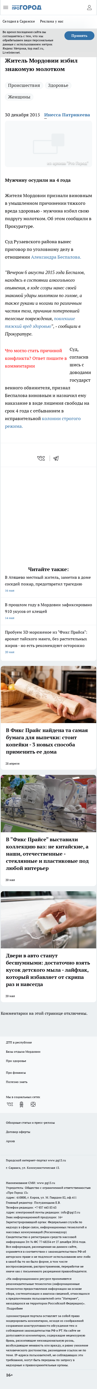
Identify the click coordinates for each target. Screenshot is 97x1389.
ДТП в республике (19, 1042)
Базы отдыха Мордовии (23, 1051)
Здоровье (58, 85)
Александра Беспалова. (56, 257)
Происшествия (24, 85)
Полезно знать (16, 1082)
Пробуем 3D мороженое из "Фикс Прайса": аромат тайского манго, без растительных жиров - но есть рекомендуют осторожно (48, 642)
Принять (79, 35)
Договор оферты (18, 1132)
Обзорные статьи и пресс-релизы (30, 1122)
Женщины (19, 97)
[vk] (41, 458)
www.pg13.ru (57, 1160)
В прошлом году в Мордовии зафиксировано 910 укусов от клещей (48, 611)
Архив (10, 1141)
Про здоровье (16, 1061)
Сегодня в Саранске (19, 21)
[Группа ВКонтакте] (10, 1104)
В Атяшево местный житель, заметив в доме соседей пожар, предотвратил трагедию (48, 584)
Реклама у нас (52, 21)
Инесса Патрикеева (67, 115)
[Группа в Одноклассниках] (21, 1104)
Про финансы (16, 1072)
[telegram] (58, 458)
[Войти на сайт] (89, 7)
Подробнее (15, 1308)
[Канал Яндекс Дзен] (33, 1104)
